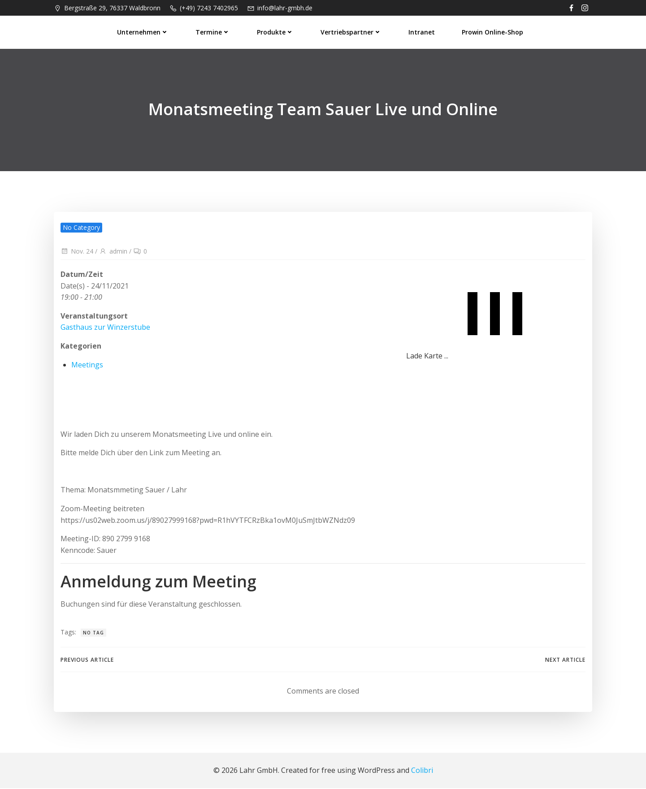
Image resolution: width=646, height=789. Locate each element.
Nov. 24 (77, 252)
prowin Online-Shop (493, 31)
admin (113, 252)
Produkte (275, 31)
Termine (213, 31)
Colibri (422, 771)
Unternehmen (143, 31)
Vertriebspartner (351, 31)
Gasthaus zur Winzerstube (105, 328)
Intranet (422, 31)
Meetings (87, 365)
